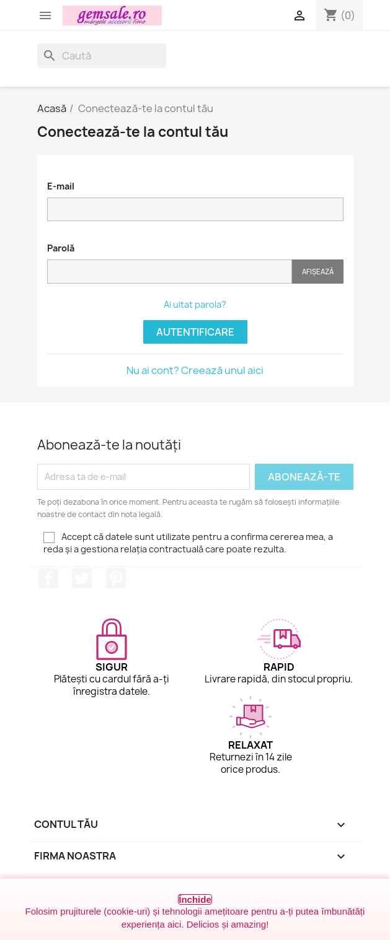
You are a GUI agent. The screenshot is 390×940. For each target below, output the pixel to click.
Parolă (60, 248)
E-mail (60, 186)
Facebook (48, 578)
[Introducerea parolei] (169, 271)
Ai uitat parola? (195, 304)
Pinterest (116, 578)
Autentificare (195, 332)
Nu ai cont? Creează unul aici (195, 370)
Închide (195, 899)
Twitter (82, 578)
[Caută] (101, 55)
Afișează (318, 271)
